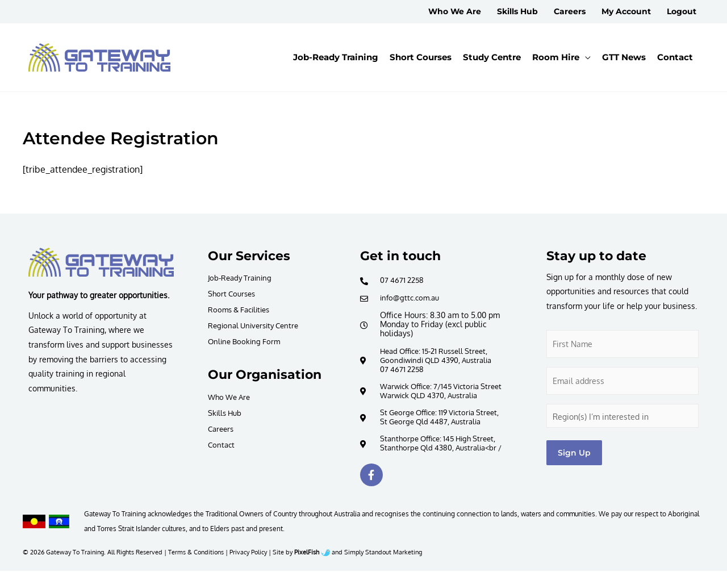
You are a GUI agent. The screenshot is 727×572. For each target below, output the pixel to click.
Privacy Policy (248, 553)
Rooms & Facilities (242, 309)
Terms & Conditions (196, 553)
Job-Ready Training (242, 277)
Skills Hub (226, 412)
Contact (222, 444)
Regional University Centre (257, 325)
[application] (585, 57)
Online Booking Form (246, 341)
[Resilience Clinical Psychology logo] (101, 262)
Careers (222, 428)
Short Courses (233, 293)
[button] (561, 57)
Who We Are (231, 397)
